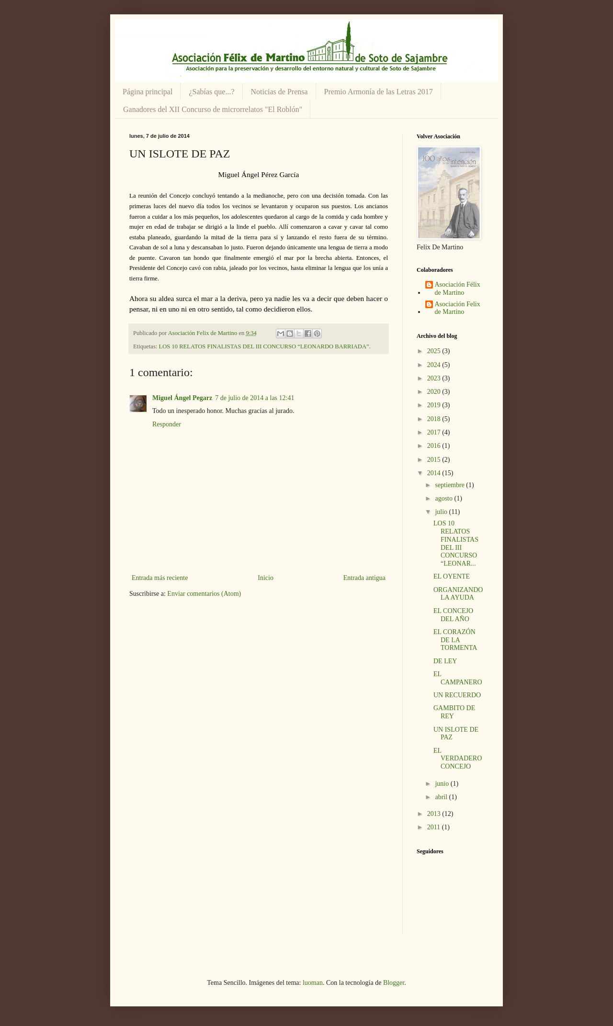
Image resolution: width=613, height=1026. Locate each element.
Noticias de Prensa (279, 92)
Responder (166, 424)
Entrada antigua (364, 577)
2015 (435, 459)
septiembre (450, 485)
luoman (313, 982)
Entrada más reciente (160, 577)
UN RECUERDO (457, 695)
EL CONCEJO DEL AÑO (453, 615)
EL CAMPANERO (457, 678)
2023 (435, 378)
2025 (435, 351)
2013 (435, 813)
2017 (435, 432)
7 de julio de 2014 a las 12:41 (254, 397)
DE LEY (445, 661)
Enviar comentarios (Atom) (204, 593)
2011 (434, 827)
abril (442, 797)
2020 (435, 391)
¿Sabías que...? (211, 92)
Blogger (393, 982)
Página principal (147, 92)
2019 (435, 405)
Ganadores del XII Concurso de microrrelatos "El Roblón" (212, 109)
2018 (435, 419)
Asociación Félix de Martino (457, 288)
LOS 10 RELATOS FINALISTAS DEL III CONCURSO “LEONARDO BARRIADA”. (265, 346)
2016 (435, 445)
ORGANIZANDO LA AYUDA (458, 594)
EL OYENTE (451, 576)
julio (442, 511)
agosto (444, 498)
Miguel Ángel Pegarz (182, 397)
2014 (435, 473)
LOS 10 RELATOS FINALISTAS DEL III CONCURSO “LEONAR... (455, 543)
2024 (435, 364)
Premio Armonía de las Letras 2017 (378, 92)
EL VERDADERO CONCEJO (457, 758)
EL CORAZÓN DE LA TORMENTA (455, 640)
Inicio (265, 577)
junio (442, 783)
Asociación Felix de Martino (457, 308)
